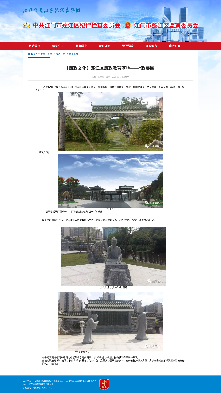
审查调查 (104, 46)
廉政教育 (151, 46)
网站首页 (34, 46)
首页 (49, 54)
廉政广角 (175, 46)
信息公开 (58, 46)
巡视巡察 (128, 46)
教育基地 (73, 54)
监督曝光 (81, 46)
